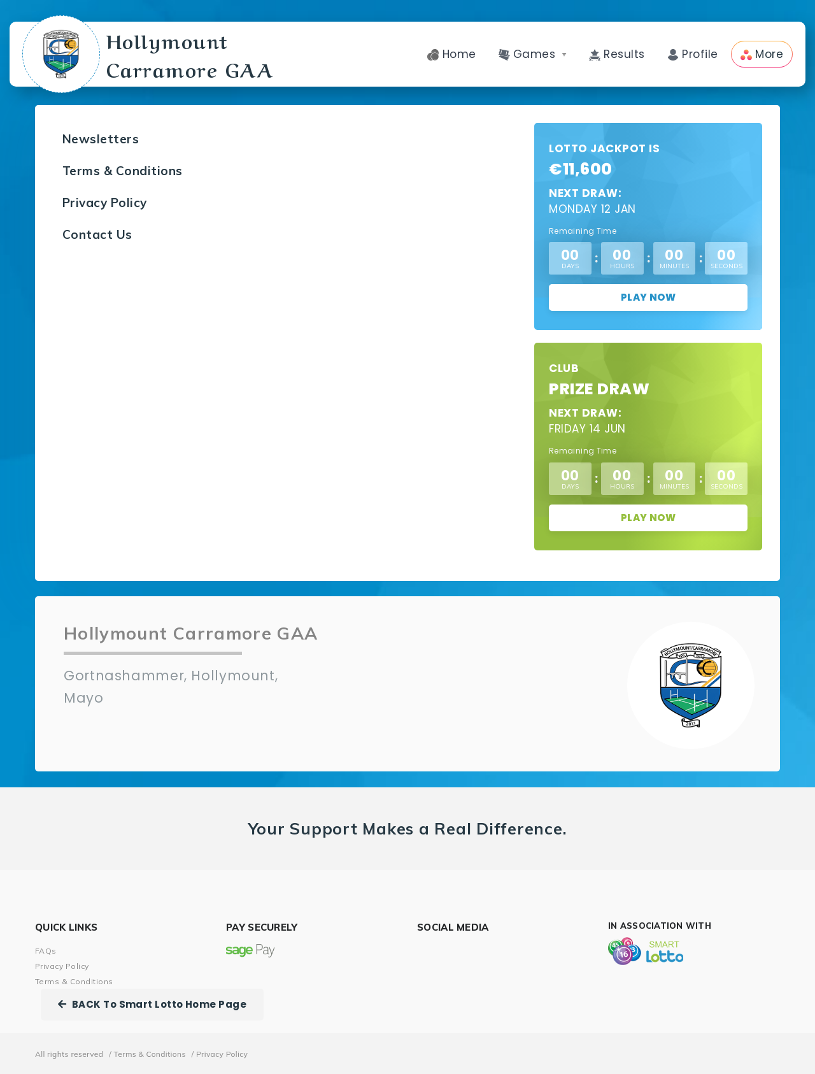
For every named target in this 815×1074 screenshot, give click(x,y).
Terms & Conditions (122, 170)
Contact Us (97, 234)
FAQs (46, 951)
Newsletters (100, 139)
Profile (692, 54)
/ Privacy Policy (220, 1054)
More (762, 54)
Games (533, 54)
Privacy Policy (104, 202)
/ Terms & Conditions (147, 1054)
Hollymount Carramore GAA (148, 54)
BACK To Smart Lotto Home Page (152, 1004)
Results (617, 54)
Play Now (648, 297)
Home (451, 54)
